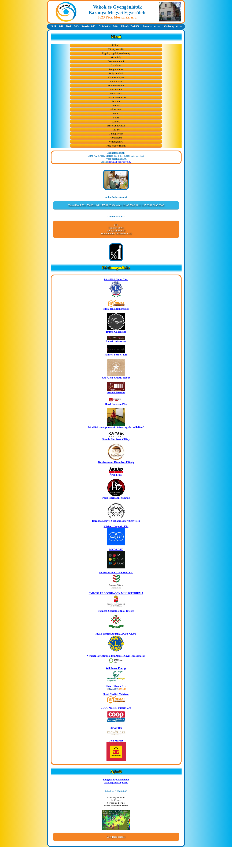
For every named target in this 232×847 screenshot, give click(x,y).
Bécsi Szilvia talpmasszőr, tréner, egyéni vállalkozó (116, 426)
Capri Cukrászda (116, 339)
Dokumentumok (116, 61)
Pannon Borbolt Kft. (116, 353)
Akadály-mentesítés (116, 97)
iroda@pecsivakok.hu (119, 161)
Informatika (116, 109)
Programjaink (116, 69)
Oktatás (116, 105)
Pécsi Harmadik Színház (116, 496)
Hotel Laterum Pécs (116, 403)
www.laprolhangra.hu (116, 782)
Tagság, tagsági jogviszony (116, 53)
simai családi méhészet (115, 307)
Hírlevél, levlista (116, 125)
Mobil (116, 113)
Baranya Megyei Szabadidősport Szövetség (116, 519)
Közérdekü (116, 89)
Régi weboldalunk (116, 145)
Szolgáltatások (116, 73)
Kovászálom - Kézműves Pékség (116, 461)
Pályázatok (116, 93)
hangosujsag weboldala (116, 779)
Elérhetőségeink (116, 85)
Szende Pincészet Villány (116, 438)
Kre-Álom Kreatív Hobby (116, 376)
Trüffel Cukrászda (116, 330)
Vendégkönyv (116, 141)
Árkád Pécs (116, 473)
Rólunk (116, 45)
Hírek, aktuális (116, 49)
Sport (116, 117)
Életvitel (116, 101)
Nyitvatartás (116, 81)
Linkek (116, 121)
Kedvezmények (116, 77)
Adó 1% (116, 129)
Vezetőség (116, 57)
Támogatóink (116, 133)
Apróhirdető (116, 137)
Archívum (116, 65)
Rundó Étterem (116, 391)
